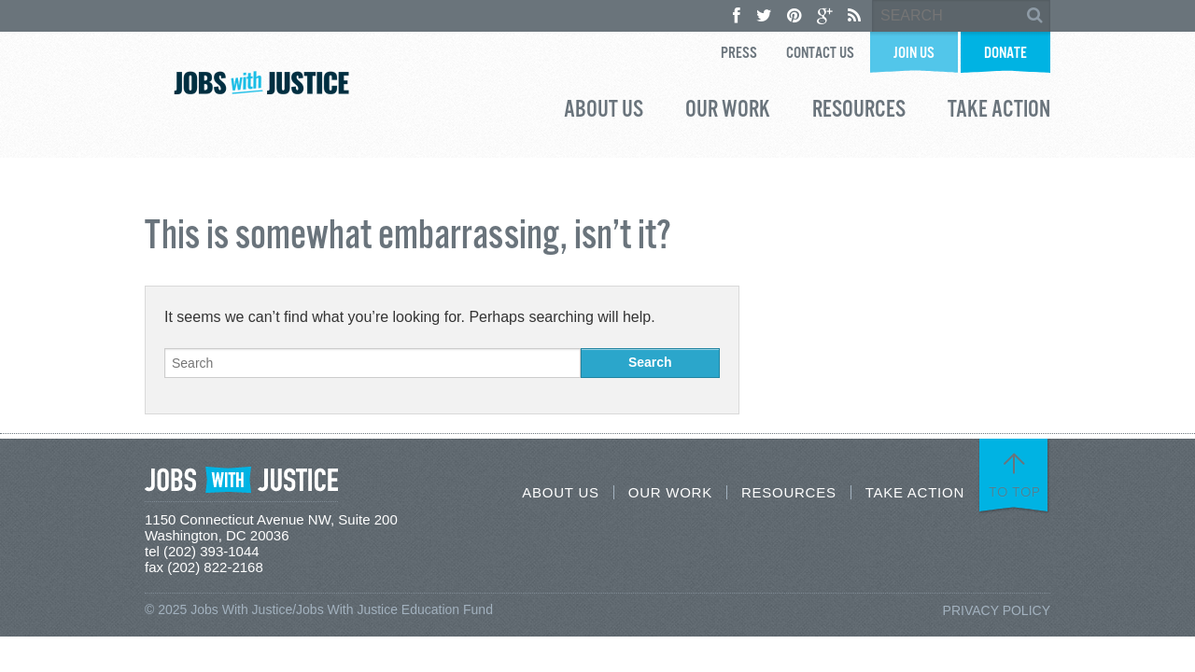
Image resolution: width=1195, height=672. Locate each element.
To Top (1015, 491)
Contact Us (820, 53)
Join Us (914, 53)
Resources (859, 112)
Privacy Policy (996, 610)
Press (739, 53)
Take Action (999, 112)
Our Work (727, 112)
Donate (1005, 53)
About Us (603, 112)
